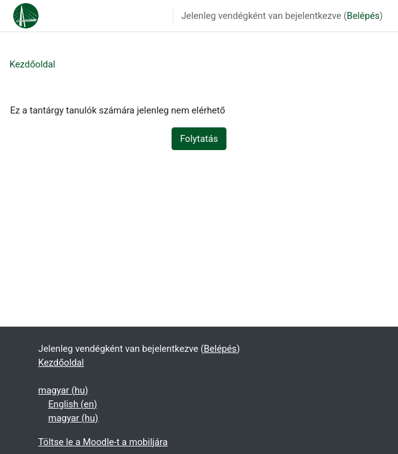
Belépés (363, 15)
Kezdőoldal (32, 64)
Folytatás (199, 138)
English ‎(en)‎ (73, 404)
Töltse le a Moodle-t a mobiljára (103, 442)
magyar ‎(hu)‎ (63, 390)
